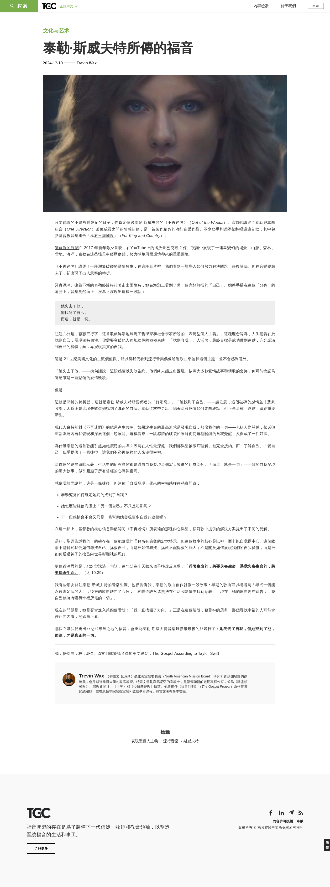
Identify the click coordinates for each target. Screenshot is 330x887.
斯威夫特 (191, 741)
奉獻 (316, 6)
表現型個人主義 (144, 741)
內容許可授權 (283, 821)
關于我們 (288, 6)
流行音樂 (170, 741)
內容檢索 (261, 6)
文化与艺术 (56, 31)
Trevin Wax (87, 63)
